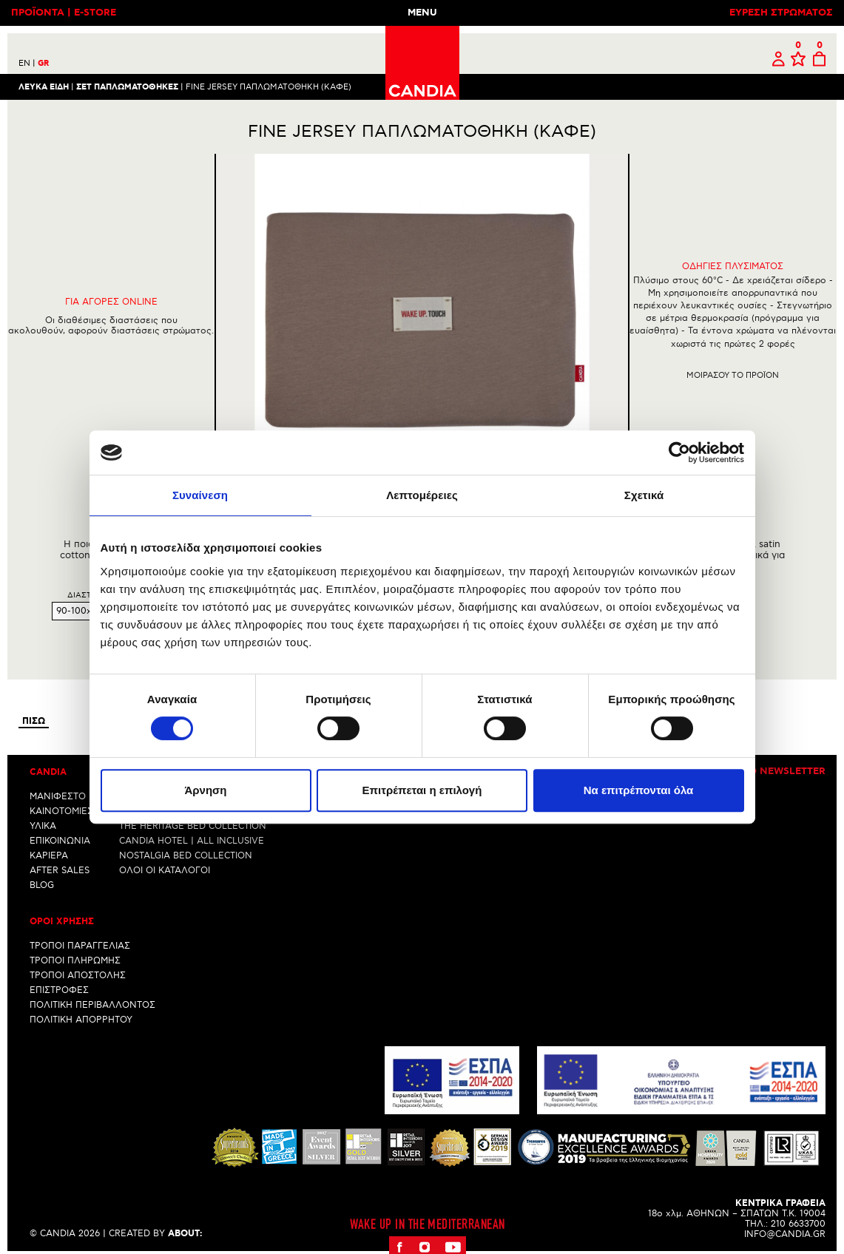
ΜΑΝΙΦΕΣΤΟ (58, 796)
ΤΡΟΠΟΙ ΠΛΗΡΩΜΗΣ (75, 961)
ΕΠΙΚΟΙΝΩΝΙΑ (60, 840)
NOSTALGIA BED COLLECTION (185, 855)
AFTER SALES (60, 870)
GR (43, 63)
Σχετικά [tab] (644, 495)
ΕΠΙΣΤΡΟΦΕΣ (59, 990)
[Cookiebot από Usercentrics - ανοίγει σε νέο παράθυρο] (679, 452)
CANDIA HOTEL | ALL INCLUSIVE (191, 840)
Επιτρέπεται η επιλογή (422, 790)
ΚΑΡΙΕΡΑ (49, 855)
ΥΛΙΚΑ (43, 825)
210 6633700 (798, 1223)
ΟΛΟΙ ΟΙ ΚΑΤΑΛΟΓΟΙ (164, 870)
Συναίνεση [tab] (200, 495)
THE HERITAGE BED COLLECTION (192, 825)
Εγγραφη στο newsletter (756, 771)
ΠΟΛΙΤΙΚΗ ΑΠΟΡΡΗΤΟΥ (81, 1020)
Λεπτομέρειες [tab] (422, 495)
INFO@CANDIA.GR (785, 1233)
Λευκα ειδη (43, 86)
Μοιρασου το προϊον (732, 375)
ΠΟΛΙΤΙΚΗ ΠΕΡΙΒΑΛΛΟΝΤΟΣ (92, 1005)
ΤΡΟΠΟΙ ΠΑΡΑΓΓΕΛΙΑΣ (80, 946)
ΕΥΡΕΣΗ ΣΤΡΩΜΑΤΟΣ (781, 13)
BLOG (42, 884)
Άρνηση (205, 790)
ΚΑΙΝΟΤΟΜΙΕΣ (61, 811)
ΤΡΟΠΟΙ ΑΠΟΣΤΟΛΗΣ (78, 975)
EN (27, 63)
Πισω (33, 721)
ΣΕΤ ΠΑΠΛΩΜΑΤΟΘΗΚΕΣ (127, 86)
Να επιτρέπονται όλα (639, 790)
